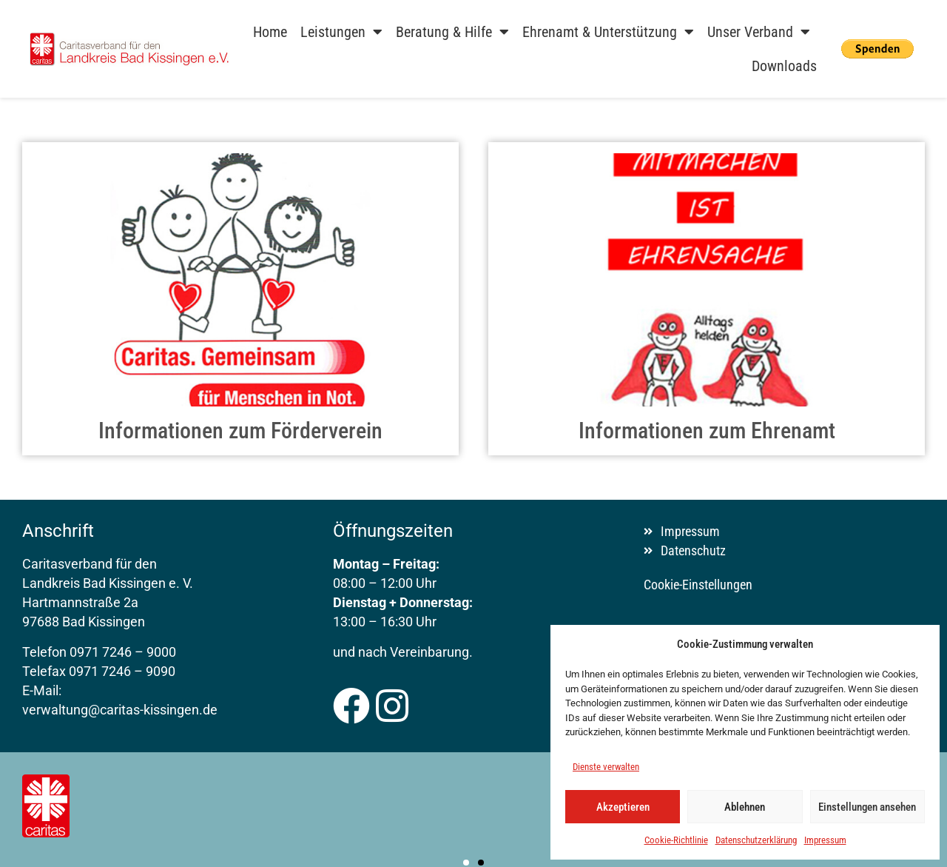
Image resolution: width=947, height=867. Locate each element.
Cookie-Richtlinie (676, 840)
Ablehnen (744, 807)
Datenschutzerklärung (756, 840)
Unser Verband (758, 32)
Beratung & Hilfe (452, 32)
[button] (466, 863)
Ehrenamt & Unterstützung (608, 32)
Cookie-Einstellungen (698, 584)
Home (270, 32)
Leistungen (341, 32)
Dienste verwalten (606, 766)
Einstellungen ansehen (867, 807)
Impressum (825, 840)
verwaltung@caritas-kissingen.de (120, 709)
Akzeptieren (623, 807)
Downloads (784, 66)
